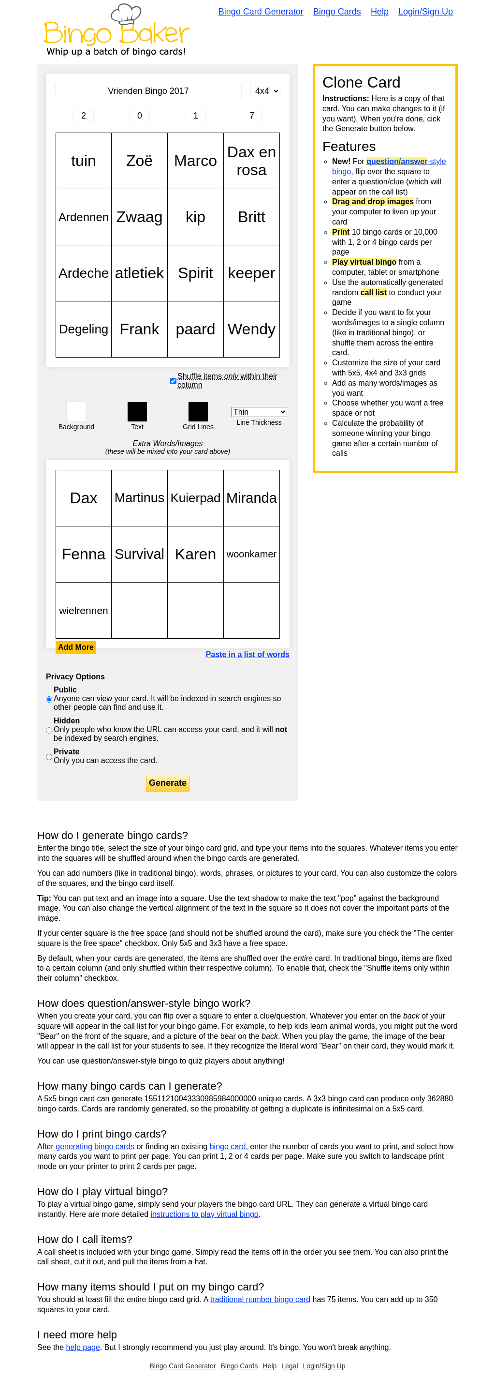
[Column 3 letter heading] (195, 115)
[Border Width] (259, 412)
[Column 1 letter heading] (83, 115)
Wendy (251, 329)
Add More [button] (76, 647)
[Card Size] (265, 91)
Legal (289, 1366)
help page (83, 1347)
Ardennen (83, 217)
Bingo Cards (337, 11)
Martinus (139, 498)
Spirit (195, 273)
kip (195, 217)
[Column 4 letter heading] (252, 115)
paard (195, 329)
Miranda (251, 498)
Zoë (139, 161)
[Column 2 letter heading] (139, 115)
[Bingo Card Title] (148, 91)
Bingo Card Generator (261, 11)
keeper (251, 273)
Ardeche (83, 273)
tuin (83, 161)
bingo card (228, 1146)
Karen (195, 554)
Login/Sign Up (425, 11)
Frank (139, 329)
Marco (195, 161)
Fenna (83, 554)
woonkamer (251, 554)
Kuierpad (195, 498)
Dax (83, 498)
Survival (139, 554)
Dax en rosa (251, 161)
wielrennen (83, 610)
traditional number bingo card (260, 1299)
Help (380, 11)
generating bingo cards (95, 1146)
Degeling (83, 329)
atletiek (139, 273)
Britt (251, 217)
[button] (76, 411)
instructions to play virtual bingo (204, 1214)
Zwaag (139, 217)
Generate (168, 783)
